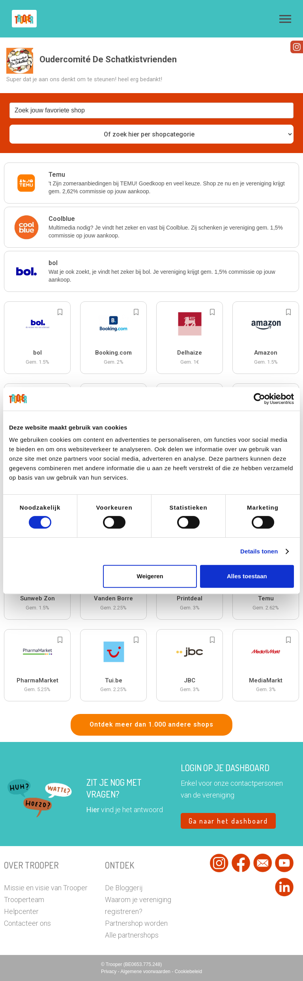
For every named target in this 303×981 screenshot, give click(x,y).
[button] (285, 19)
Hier (92, 809)
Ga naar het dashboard (228, 821)
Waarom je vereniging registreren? (138, 905)
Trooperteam (24, 899)
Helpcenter (21, 911)
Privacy (109, 971)
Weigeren (150, 576)
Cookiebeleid (188, 971)
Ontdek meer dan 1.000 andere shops (151, 724)
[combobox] (151, 110)
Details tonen (259, 551)
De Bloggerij (123, 888)
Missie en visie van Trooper (46, 888)
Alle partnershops (132, 935)
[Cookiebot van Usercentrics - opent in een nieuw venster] (259, 399)
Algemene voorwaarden (146, 971)
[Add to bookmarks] (60, 312)
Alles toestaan (247, 576)
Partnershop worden (136, 923)
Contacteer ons (27, 923)
